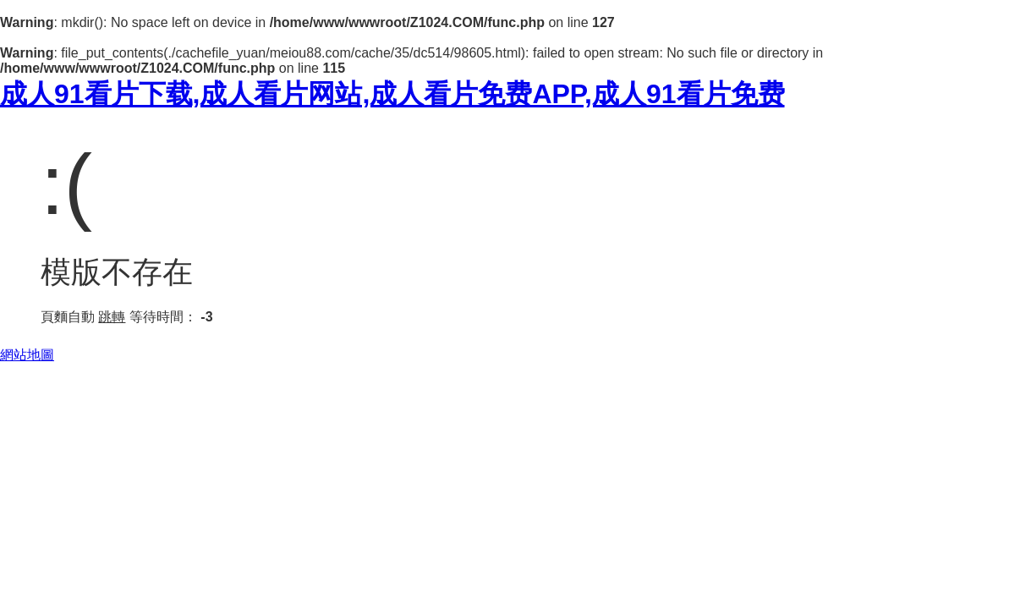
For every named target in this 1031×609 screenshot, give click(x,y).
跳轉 (111, 317)
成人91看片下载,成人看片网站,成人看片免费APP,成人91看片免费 (392, 94)
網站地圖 (27, 355)
